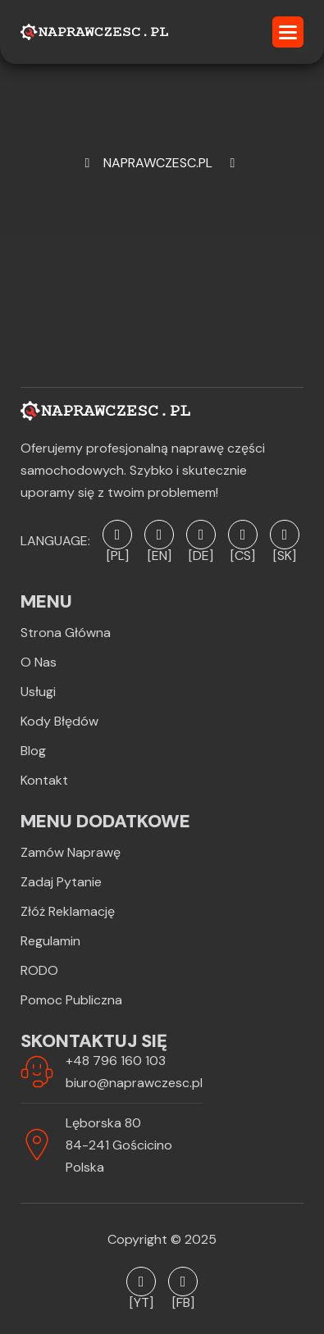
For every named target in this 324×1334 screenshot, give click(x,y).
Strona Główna (66, 632)
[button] (287, 32)
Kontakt (44, 780)
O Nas (39, 662)
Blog (33, 750)
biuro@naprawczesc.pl (134, 1082)
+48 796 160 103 (116, 1060)
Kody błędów (59, 721)
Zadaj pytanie (61, 881)
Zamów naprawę (71, 852)
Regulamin (50, 940)
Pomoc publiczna (71, 999)
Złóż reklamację (68, 911)
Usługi (38, 691)
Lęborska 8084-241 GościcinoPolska (119, 1145)
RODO (39, 970)
